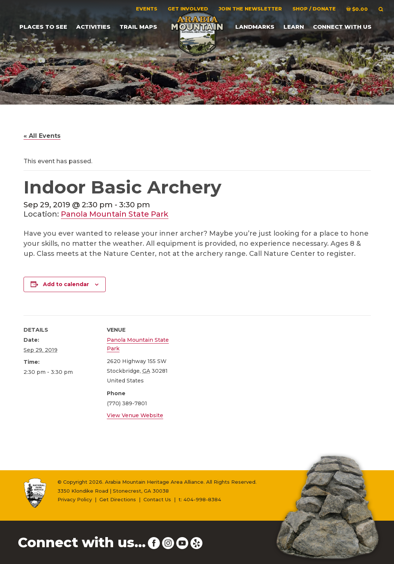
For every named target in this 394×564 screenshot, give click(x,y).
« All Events (42, 135)
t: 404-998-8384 (200, 499)
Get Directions (117, 499)
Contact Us (157, 499)
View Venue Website (135, 415)
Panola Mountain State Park (114, 214)
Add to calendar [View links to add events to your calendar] (66, 284)
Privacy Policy (75, 499)
